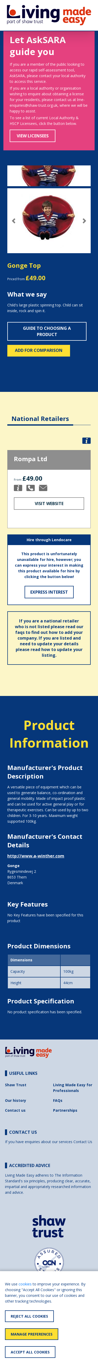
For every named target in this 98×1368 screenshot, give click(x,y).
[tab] (40, 414)
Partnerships (65, 1110)
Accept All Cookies (30, 1352)
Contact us (15, 1110)
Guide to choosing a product (47, 331)
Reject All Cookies (29, 1316)
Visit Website (49, 503)
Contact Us (82, 1141)
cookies (25, 1284)
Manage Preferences (32, 1334)
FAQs (57, 1100)
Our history (15, 1100)
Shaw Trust (15, 1084)
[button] (13, 221)
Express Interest (49, 592)
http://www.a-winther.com (35, 856)
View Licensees (33, 136)
